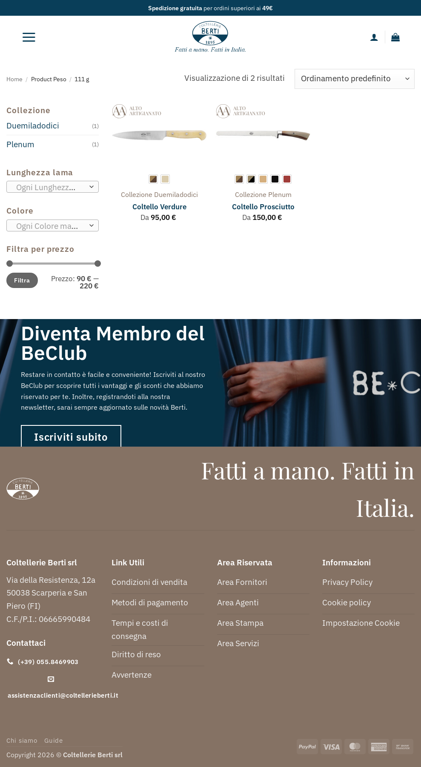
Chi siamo (21, 740)
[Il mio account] (374, 37)
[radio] (153, 179)
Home (14, 79)
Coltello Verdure (159, 206)
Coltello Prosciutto (263, 206)
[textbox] (50, 187)
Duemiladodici (32, 125)
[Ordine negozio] (355, 79)
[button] (29, 37)
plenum (280, 194)
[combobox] (52, 187)
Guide (53, 740)
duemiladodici (176, 194)
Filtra (22, 280)
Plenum (20, 144)
